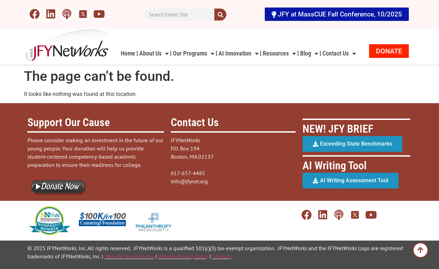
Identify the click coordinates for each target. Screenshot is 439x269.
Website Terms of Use (129, 256)
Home (128, 53)
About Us (154, 53)
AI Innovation (238, 53)
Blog (309, 53)
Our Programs (193, 53)
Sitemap (222, 256)
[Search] (220, 15)
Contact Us (339, 53)
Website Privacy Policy (183, 256)
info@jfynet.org (189, 181)
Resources (279, 53)
